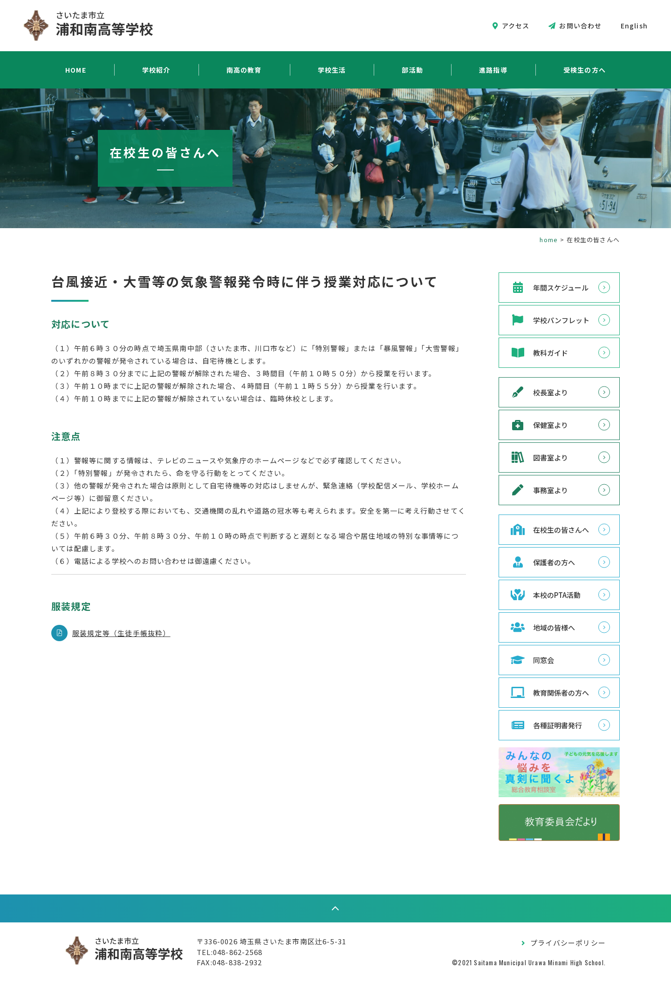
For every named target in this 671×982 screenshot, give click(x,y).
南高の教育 (244, 69)
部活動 (412, 69)
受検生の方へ (584, 69)
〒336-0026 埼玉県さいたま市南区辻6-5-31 (271, 941)
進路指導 (493, 69)
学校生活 (332, 69)
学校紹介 (156, 69)
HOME (75, 69)
